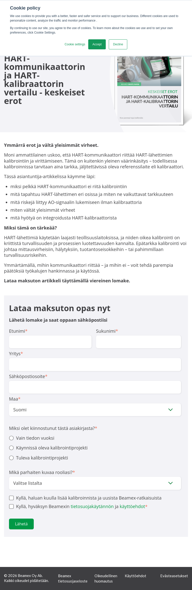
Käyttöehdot (135, 575)
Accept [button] (97, 44)
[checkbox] (95, 448)
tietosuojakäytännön (92, 506)
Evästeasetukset (174, 575)
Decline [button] (118, 44)
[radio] (95, 438)
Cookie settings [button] (75, 44)
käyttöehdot (132, 506)
